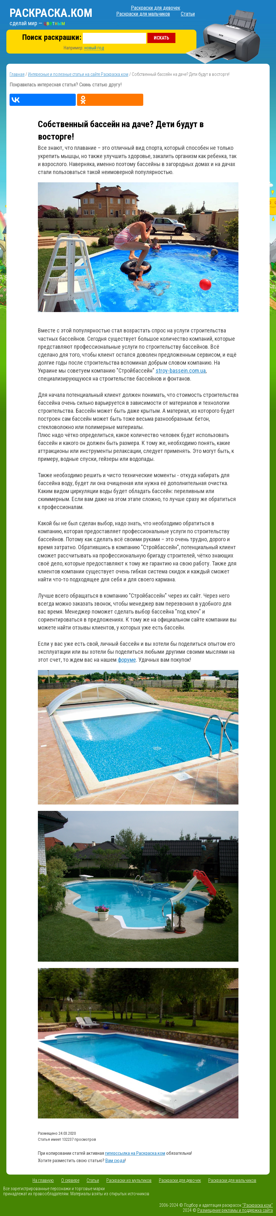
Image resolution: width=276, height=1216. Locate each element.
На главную (43, 1180)
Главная (17, 74)
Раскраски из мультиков (129, 1180)
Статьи (188, 14)
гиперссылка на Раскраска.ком (135, 1153)
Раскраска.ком (51, 13)
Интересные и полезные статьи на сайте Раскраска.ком (78, 74)
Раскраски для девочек (155, 8)
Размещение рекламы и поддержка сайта (235, 1210)
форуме (127, 659)
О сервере (70, 1180)
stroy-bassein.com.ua (181, 370)
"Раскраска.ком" (257, 1205)
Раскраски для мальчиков (143, 14)
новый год (94, 47)
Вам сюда (115, 1160)
